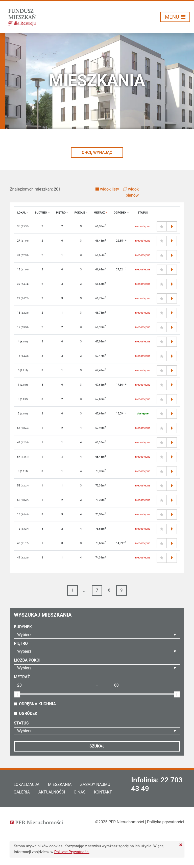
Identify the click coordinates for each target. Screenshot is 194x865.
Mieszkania (59, 784)
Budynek (42, 212)
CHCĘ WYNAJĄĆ (97, 152)
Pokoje (81, 212)
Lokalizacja (26, 784)
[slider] (17, 694)
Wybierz (24, 634)
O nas (79, 792)
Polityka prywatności (165, 822)
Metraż (100, 212)
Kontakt (103, 792)
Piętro (62, 212)
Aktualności (51, 792)
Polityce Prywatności (71, 852)
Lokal (22, 212)
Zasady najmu (95, 784)
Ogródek (121, 212)
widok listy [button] (107, 189)
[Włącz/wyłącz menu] (175, 17)
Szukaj (97, 746)
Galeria (22, 792)
